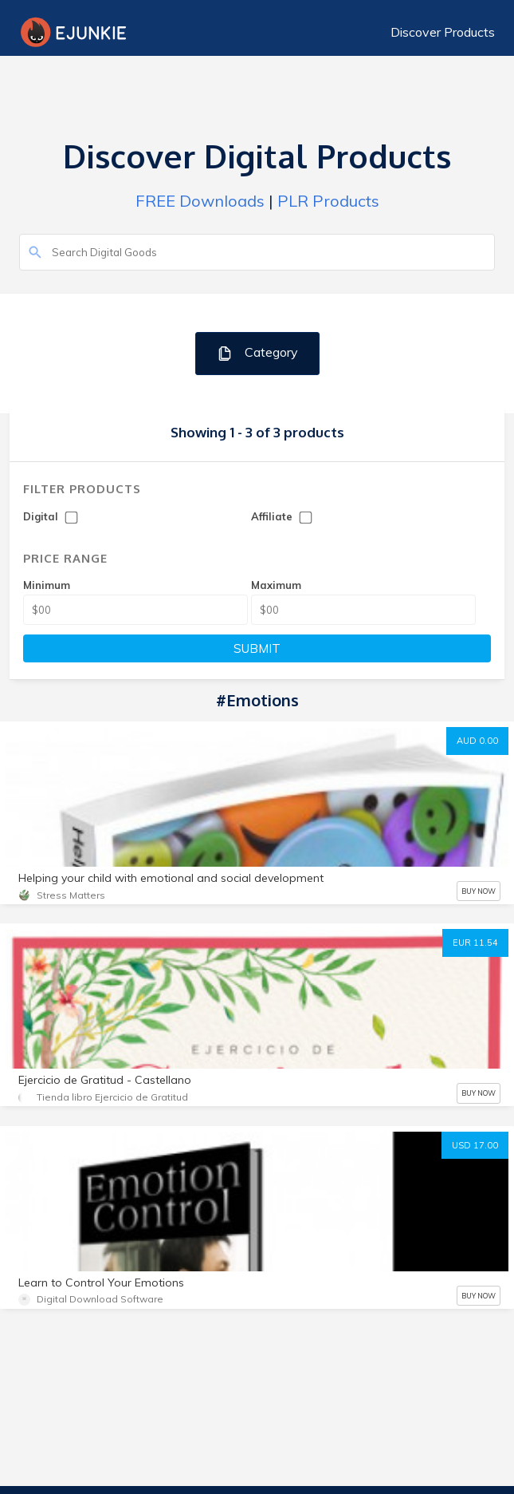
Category (257, 353)
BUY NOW (478, 891)
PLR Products (328, 201)
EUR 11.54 (475, 942)
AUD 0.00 (477, 740)
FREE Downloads (200, 201)
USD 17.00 (475, 1145)
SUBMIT (257, 648)
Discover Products (442, 32)
